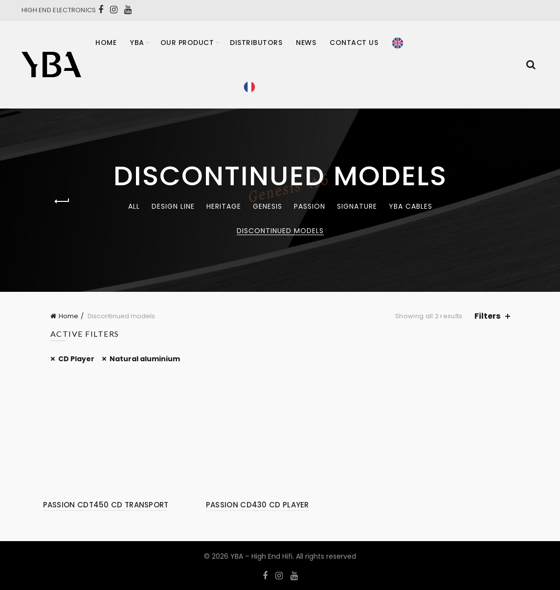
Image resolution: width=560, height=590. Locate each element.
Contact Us (354, 42)
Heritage (223, 206)
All (134, 206)
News (306, 42)
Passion (309, 206)
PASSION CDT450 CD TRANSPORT (106, 505)
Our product (187, 42)
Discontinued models (280, 231)
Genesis (267, 206)
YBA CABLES (410, 206)
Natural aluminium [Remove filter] (145, 359)
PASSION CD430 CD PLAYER (257, 505)
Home (105, 42)
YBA (137, 42)
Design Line (173, 206)
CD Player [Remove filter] (76, 359)
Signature (357, 206)
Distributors (256, 42)
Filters (487, 316)
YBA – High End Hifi (261, 556)
